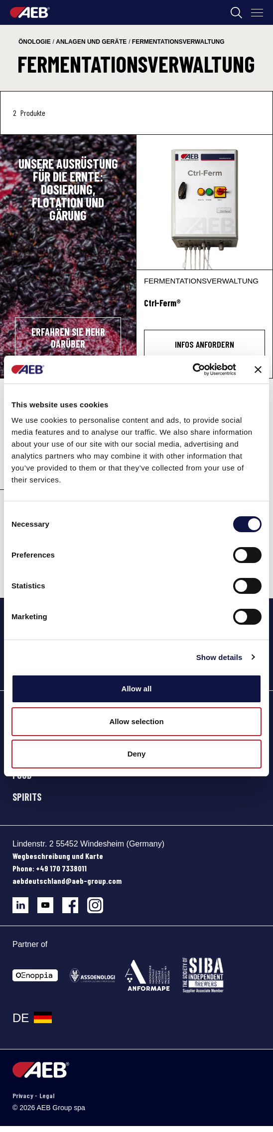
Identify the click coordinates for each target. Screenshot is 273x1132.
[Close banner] (258, 369)
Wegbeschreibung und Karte (57, 855)
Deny (137, 754)
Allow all (137, 688)
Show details (219, 657)
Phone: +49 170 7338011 (49, 868)
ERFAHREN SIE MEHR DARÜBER (68, 338)
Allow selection (136, 721)
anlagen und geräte (91, 41)
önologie (34, 41)
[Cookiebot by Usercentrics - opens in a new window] (192, 369)
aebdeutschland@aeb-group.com (67, 880)
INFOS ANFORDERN (204, 344)
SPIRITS (26, 797)
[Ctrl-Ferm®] (204, 202)
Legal (46, 1095)
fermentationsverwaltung (178, 41)
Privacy (23, 1095)
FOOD (22, 775)
